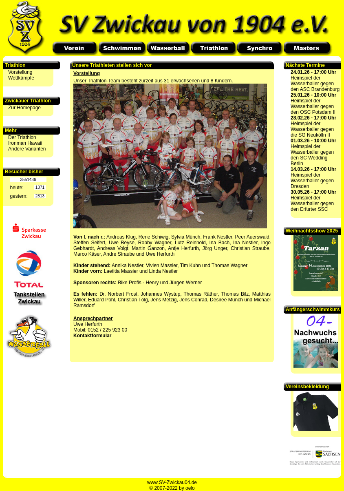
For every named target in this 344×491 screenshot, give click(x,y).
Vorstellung (20, 72)
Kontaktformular (92, 335)
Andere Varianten (27, 149)
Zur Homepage (24, 108)
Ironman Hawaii (25, 143)
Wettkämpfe (21, 78)
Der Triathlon (22, 137)
